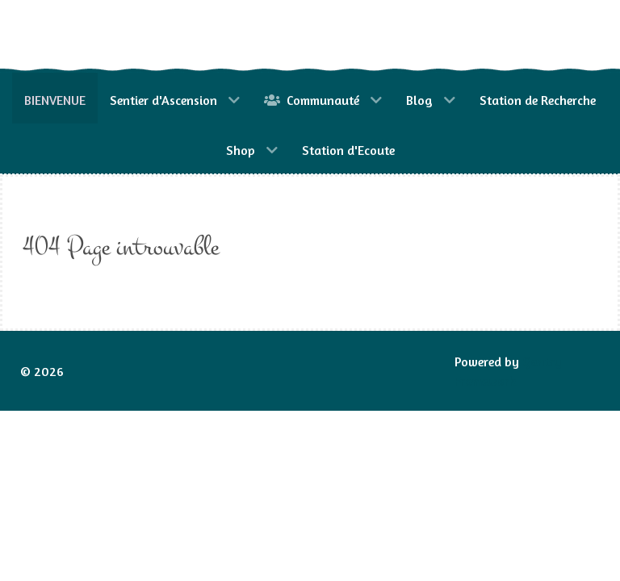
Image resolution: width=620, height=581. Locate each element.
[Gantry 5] (92, 36)
